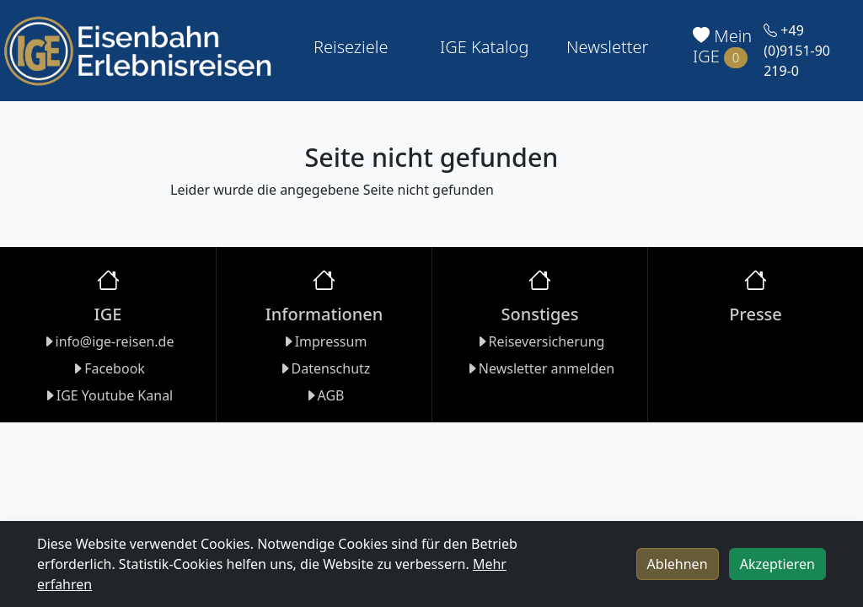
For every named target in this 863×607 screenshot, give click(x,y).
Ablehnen (677, 564)
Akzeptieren (777, 564)
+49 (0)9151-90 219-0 (797, 50)
